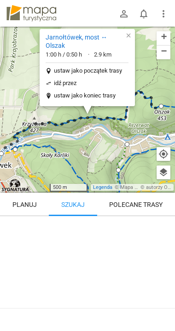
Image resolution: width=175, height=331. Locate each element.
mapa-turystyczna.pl (31, 13)
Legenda (102, 187)
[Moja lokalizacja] (163, 154)
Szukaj (73, 204)
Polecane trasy (136, 204)
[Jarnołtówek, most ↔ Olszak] (87, 255)
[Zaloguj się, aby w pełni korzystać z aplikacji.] (160, 305)
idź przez (65, 83)
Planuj (24, 204)
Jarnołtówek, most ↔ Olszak (76, 41)
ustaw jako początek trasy (88, 70)
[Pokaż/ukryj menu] (163, 13)
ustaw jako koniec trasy (85, 95)
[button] (161, 106)
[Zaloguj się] (124, 13)
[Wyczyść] (163, 226)
